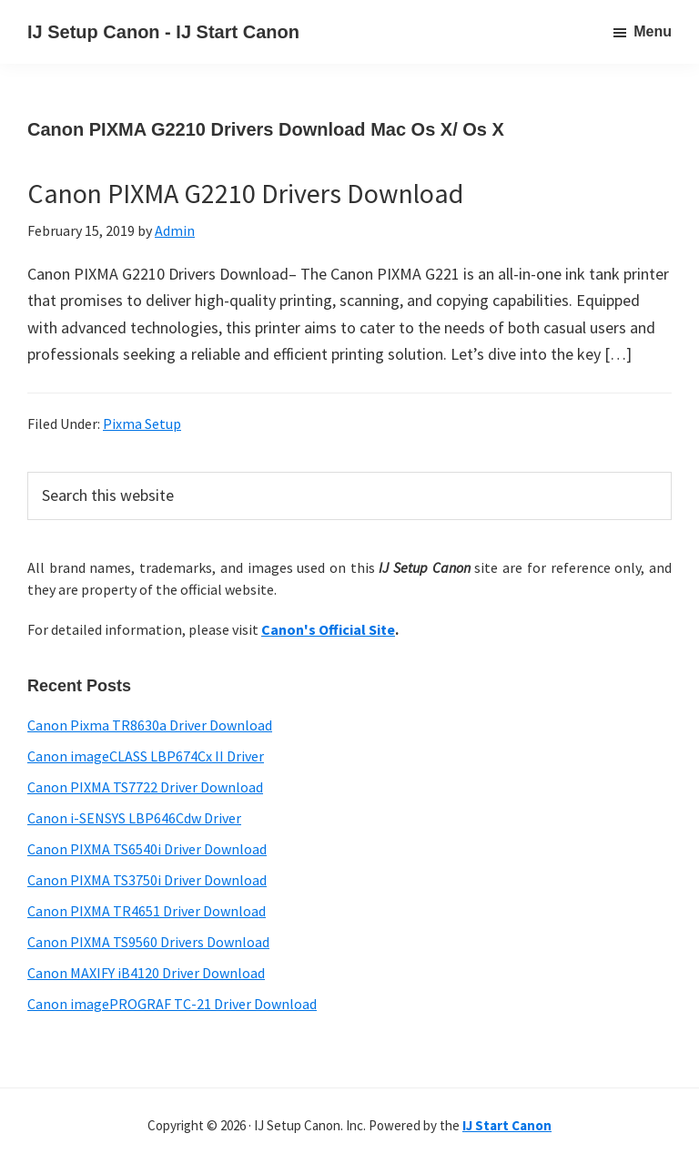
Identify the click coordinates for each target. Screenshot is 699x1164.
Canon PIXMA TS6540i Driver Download (147, 849)
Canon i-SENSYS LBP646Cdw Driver (134, 818)
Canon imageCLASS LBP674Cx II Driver (145, 756)
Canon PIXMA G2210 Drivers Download (245, 193)
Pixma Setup (142, 423)
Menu (652, 31)
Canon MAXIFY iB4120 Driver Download (146, 973)
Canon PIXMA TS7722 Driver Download (145, 787)
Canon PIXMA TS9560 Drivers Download (148, 942)
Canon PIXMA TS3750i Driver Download (147, 880)
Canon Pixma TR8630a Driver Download (149, 725)
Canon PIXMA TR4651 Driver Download (146, 911)
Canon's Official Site (328, 629)
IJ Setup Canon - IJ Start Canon (163, 32)
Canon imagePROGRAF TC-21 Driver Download (172, 1004)
